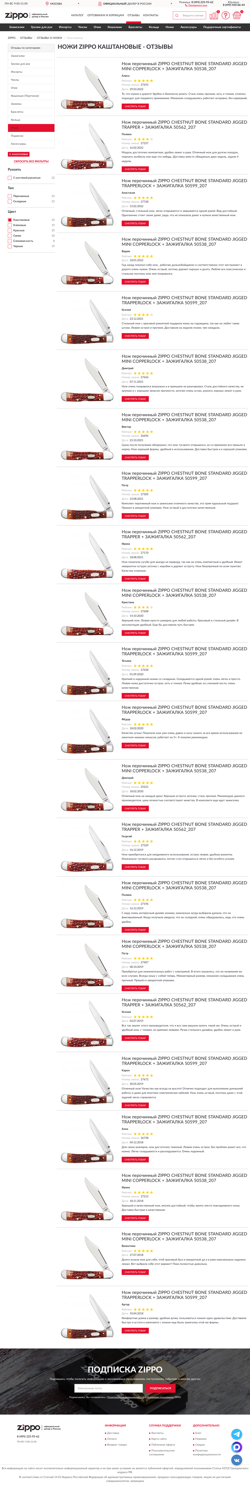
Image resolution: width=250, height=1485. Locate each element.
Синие (17, 235)
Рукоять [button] (14, 169)
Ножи (170, 27)
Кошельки (115, 27)
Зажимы (16, 104)
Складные (19, 201)
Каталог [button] (77, 15)
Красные (18, 230)
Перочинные (21, 196)
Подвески (17, 136)
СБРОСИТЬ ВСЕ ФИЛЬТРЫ (31, 161)
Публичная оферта (163, 1445)
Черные (18, 246)
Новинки (200, 1439)
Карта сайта (159, 1439)
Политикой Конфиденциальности (126, 1397)
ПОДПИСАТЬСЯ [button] (160, 1388)
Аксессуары (188, 27)
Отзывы (134, 15)
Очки (97, 27)
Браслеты (135, 27)
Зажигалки (16, 27)
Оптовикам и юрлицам (105, 15)
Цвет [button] (12, 212)
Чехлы (82, 27)
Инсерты (65, 27)
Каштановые (21, 220)
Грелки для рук (41, 27)
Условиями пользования (160, 1397)
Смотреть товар (135, 106)
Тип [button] (11, 188)
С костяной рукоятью (26, 178)
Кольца (154, 27)
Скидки (200, 1445)
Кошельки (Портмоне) (25, 96)
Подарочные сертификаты (222, 27)
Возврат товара (117, 1445)
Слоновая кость (23, 241)
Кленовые (19, 225)
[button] (196, 5)
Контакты (150, 15)
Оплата (112, 1439)
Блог (198, 1433)
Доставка (113, 1433)
